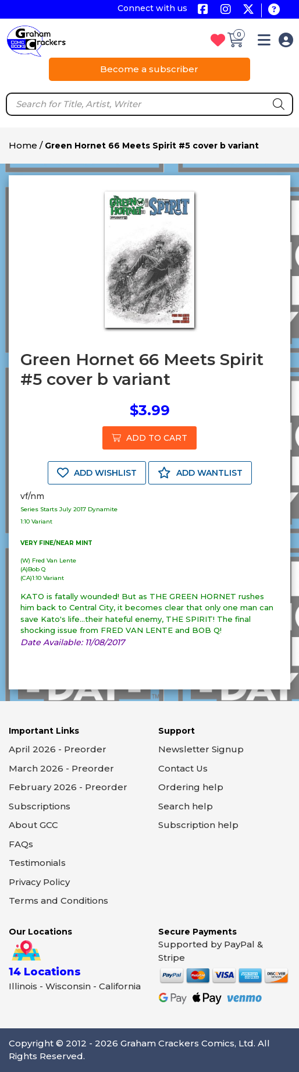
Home (23, 145)
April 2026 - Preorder (57, 749)
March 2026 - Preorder (61, 768)
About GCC (33, 824)
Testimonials (37, 862)
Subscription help (198, 824)
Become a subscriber (149, 69)
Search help (185, 806)
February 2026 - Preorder (68, 786)
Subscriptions (39, 806)
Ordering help (190, 786)
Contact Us (183, 768)
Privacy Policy (39, 881)
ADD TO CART (149, 438)
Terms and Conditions (58, 900)
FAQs (21, 844)
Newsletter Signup (201, 749)
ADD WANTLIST (200, 473)
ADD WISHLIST (97, 473)
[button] (264, 42)
